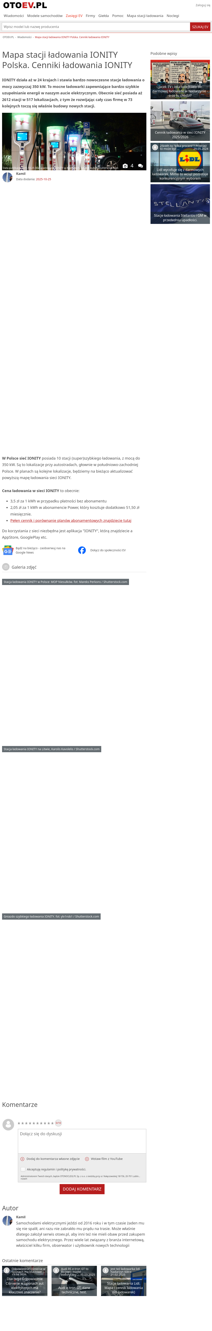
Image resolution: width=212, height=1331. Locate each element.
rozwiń (24, 1178)
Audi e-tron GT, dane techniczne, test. (74, 1289)
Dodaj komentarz (82, 1189)
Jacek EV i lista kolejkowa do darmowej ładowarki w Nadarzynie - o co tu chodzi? (180, 91)
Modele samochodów (45, 15)
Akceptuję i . (82, 1173)
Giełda (103, 15)
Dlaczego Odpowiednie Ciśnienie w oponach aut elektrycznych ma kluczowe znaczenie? (25, 1285)
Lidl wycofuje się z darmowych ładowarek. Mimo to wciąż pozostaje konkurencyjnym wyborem (180, 174)
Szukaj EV (200, 27)
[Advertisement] (74, 217)
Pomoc (118, 15)
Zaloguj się (203, 5)
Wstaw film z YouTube (106, 1159)
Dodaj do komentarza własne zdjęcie (53, 1159)
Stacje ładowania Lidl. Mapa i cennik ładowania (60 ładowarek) (124, 1288)
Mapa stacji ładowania (145, 15)
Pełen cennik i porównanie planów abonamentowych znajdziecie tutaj (70, 520)
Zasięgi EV (74, 15)
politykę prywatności (71, 1169)
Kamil (20, 173)
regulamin (48, 1169)
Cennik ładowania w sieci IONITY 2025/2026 (180, 134)
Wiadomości (14, 15)
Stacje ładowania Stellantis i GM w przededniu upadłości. (180, 217)
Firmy (90, 15)
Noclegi (173, 15)
